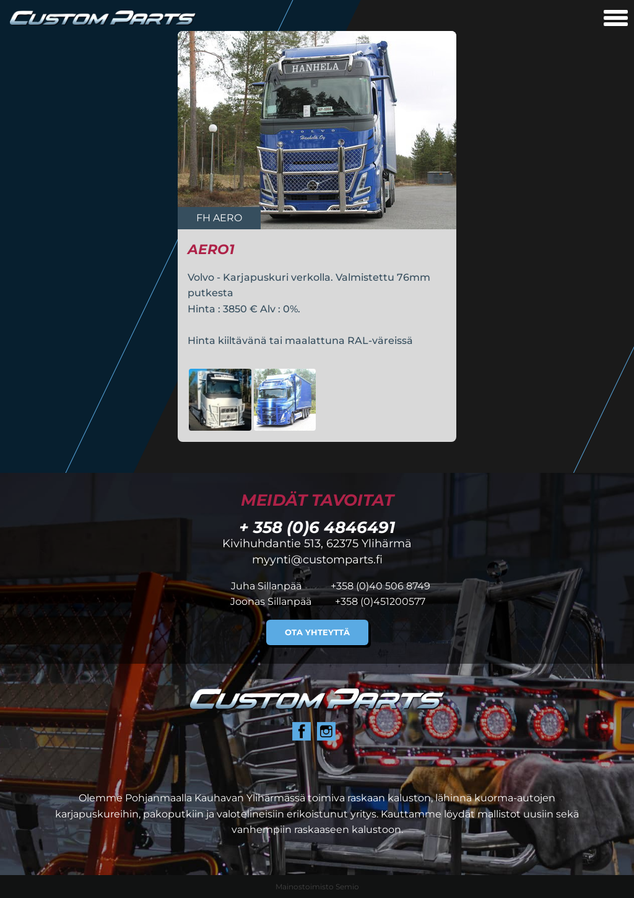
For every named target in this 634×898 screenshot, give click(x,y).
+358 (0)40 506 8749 (380, 586)
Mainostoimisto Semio (317, 886)
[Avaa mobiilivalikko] (615, 19)
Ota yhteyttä (317, 632)
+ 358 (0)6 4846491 (317, 527)
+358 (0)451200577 (380, 601)
